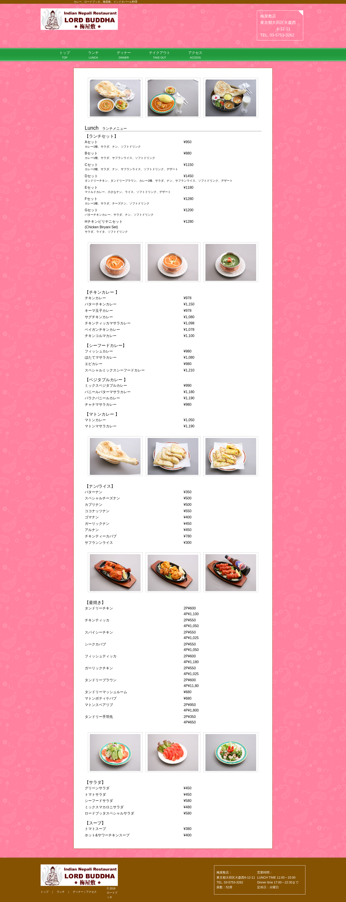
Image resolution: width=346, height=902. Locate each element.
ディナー (124, 55)
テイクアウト (159, 55)
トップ (64, 55)
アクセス (195, 55)
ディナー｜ (79, 891)
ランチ (93, 55)
